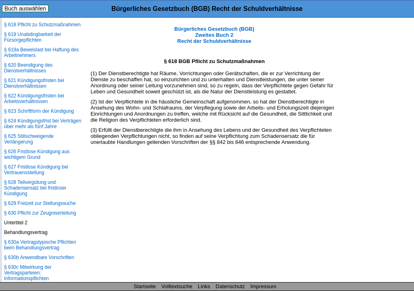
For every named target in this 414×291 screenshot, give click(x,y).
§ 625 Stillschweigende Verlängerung (29, 139)
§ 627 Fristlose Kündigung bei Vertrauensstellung (36, 169)
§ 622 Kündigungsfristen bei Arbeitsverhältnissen (34, 98)
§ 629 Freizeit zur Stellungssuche (40, 203)
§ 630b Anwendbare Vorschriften (39, 257)
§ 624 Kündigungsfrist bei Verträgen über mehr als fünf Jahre (42, 123)
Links (204, 286)
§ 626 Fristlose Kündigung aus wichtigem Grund (37, 154)
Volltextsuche (176, 286)
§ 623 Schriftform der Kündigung (39, 111)
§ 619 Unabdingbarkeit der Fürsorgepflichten (32, 37)
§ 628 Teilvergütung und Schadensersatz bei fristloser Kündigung (35, 187)
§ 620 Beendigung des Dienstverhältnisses (28, 68)
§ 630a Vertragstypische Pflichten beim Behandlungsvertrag (40, 245)
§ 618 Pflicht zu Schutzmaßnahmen (42, 24)
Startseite (145, 286)
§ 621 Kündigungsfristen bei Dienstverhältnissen (34, 83)
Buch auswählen (25, 8)
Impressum (263, 286)
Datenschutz (230, 286)
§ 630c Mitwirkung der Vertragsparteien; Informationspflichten (27, 272)
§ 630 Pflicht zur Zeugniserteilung (40, 213)
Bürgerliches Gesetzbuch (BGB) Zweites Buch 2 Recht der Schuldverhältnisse (214, 35)
